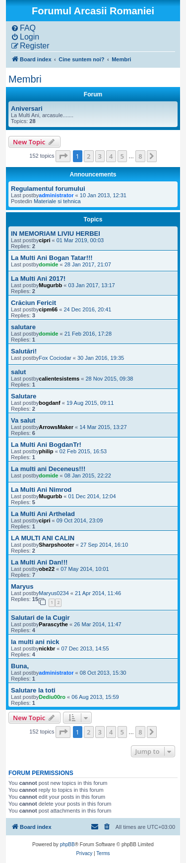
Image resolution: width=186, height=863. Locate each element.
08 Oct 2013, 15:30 (103, 673)
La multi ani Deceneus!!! (48, 469)
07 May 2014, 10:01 (85, 569)
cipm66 (48, 309)
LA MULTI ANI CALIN (42, 538)
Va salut (23, 420)
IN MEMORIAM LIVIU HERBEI (55, 233)
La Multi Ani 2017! (38, 278)
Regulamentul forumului (48, 188)
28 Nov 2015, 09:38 (109, 379)
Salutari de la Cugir (40, 617)
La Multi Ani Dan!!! (39, 562)
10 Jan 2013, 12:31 (103, 195)
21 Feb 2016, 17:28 (88, 334)
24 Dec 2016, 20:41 (87, 309)
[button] (63, 156)
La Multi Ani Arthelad (43, 514)
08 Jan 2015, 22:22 (87, 475)
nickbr (47, 648)
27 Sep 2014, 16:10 (104, 545)
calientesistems (59, 379)
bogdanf (49, 403)
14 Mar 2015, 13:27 (102, 427)
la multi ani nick (35, 642)
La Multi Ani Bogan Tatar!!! (52, 257)
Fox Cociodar (55, 358)
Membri (25, 79)
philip (46, 451)
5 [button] (122, 156)
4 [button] (111, 156)
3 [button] (100, 156)
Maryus (22, 586)
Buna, (20, 666)
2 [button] (88, 156)
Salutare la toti (33, 690)
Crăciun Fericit (33, 302)
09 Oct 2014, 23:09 (80, 520)
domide (48, 264)
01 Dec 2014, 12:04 (92, 496)
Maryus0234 (54, 593)
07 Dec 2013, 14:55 (85, 648)
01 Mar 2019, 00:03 (80, 240)
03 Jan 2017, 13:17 (91, 285)
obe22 (47, 569)
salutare (23, 327)
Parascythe (53, 624)
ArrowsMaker (56, 427)
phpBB (67, 844)
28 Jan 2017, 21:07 (87, 264)
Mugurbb (50, 285)
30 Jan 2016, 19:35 (100, 358)
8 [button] (140, 156)
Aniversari (27, 108)
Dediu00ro (52, 697)
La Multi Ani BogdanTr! (46, 444)
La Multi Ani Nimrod (41, 489)
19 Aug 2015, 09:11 (90, 403)
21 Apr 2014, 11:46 (98, 593)
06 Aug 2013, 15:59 (95, 697)
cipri (44, 240)
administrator (56, 195)
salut (18, 372)
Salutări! (24, 351)
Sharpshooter (56, 545)
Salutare (23, 396)
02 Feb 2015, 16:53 (83, 451)
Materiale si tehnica (57, 201)
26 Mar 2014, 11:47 (97, 624)
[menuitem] (23, 28)
